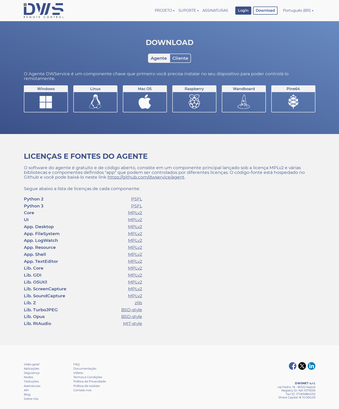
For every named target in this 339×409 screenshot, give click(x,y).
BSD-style (131, 309)
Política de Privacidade (89, 381)
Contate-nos (82, 390)
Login (243, 10)
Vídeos (78, 373)
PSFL (136, 199)
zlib (138, 302)
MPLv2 (135, 212)
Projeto (163, 10)
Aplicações (31, 368)
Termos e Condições (87, 377)
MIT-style (132, 323)
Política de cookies (86, 386)
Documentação (84, 368)
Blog (27, 394)
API (26, 390)
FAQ (76, 364)
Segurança (32, 373)
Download (265, 10)
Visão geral (31, 364)
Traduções (31, 381)
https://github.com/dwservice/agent (146, 177)
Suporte (187, 10)
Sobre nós (31, 398)
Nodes (28, 377)
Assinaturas (215, 10)
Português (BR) (297, 10)
